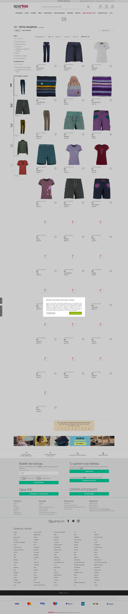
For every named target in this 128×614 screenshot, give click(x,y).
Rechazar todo (51, 313)
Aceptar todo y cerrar (75, 313)
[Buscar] (88, 7)
